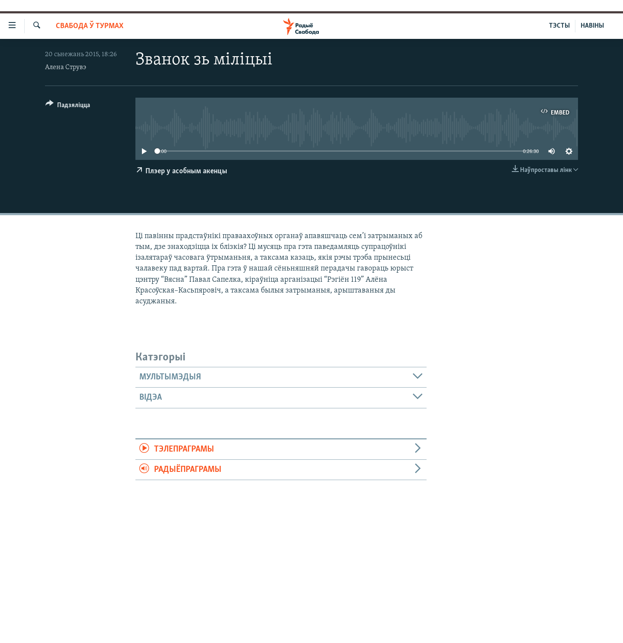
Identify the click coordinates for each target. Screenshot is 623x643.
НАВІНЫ (592, 25)
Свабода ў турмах (89, 26)
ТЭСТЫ (559, 25)
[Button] (67, 106)
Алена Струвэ (65, 67)
